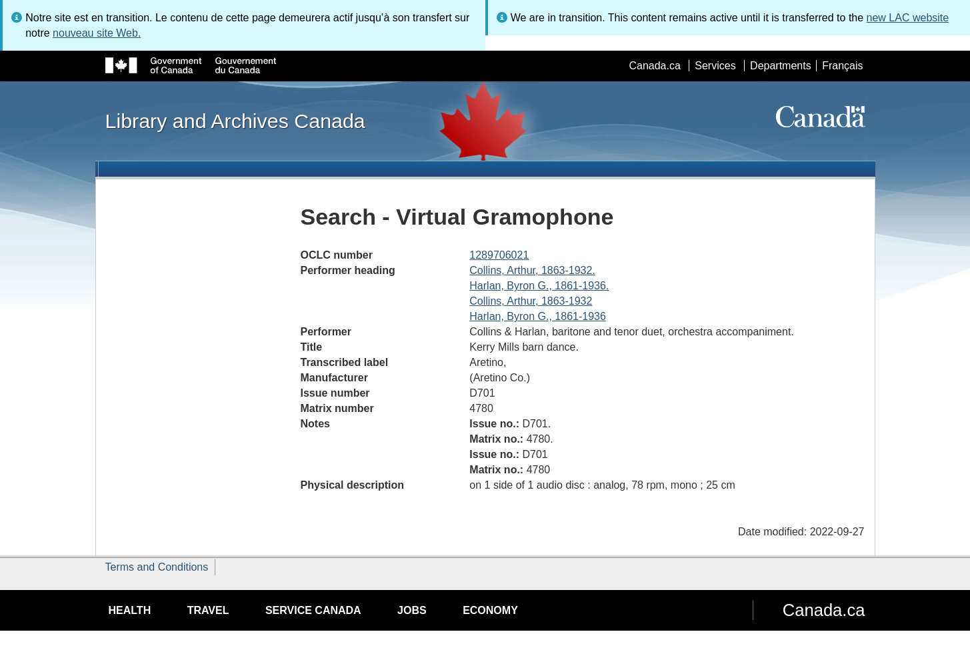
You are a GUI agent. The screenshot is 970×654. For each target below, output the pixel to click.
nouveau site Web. (97, 33)
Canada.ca (654, 65)
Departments (780, 65)
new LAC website (908, 17)
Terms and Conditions (157, 567)
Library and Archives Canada (235, 120)
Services (715, 65)
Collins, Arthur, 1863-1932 (530, 301)
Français (842, 65)
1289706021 (499, 255)
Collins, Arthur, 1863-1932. (532, 270)
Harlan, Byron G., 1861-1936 (537, 316)
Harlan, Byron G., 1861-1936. (539, 285)
